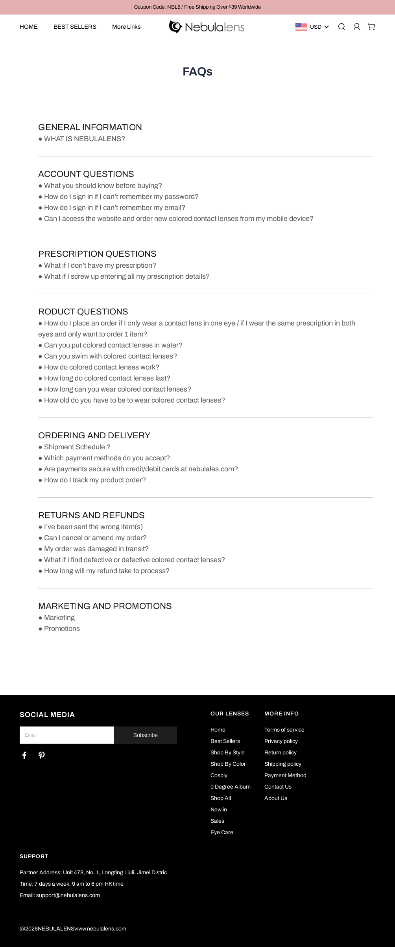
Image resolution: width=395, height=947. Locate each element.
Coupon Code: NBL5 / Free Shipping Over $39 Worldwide (197, 7)
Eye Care (221, 832)
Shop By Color (228, 764)
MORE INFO (281, 714)
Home (217, 730)
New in (218, 810)
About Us (275, 798)
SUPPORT (34, 856)
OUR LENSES (229, 714)
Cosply (218, 775)
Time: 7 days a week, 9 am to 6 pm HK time (72, 884)
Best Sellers (225, 741)
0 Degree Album (230, 787)
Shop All (220, 798)
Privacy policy (281, 741)
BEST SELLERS (75, 27)
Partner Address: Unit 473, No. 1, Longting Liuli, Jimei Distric (93, 872)
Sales (217, 821)
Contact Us (278, 787)
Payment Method (285, 775)
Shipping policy (282, 764)
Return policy (280, 753)
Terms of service (284, 730)
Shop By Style (227, 753)
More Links (126, 27)
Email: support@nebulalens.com (60, 895)
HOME (29, 27)
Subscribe (145, 735)
